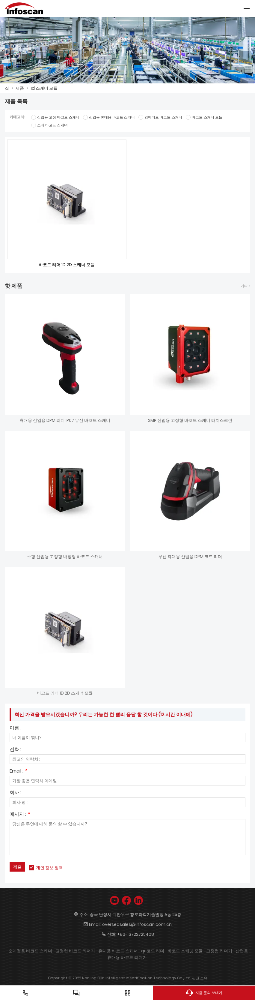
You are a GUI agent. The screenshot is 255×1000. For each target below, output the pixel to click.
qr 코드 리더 (152, 951)
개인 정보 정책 (49, 868)
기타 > (245, 285)
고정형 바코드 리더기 (75, 951)
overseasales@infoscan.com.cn (137, 924)
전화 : (15, 750)
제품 (20, 88)
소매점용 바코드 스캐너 (30, 951)
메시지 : (20, 815)
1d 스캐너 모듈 (44, 88)
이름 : (15, 728)
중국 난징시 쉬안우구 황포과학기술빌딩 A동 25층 (135, 914)
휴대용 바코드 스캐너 (118, 951)
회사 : (15, 793)
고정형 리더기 (219, 951)
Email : (18, 771)
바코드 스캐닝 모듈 (185, 951)
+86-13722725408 (135, 934)
